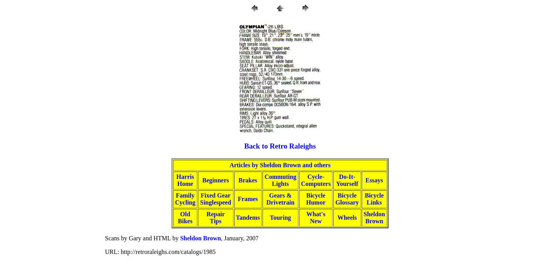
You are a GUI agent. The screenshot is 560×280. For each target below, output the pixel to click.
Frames (248, 199)
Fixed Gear (216, 195)
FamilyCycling (185, 199)
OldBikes (185, 217)
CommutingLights (280, 180)
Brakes (247, 180)
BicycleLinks (374, 199)
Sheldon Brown (200, 238)
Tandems (248, 217)
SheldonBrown (374, 217)
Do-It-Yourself (347, 180)
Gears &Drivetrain (280, 199)
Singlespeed (215, 202)
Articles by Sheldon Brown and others (280, 165)
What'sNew (316, 217)
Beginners (215, 180)
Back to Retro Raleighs (280, 146)
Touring (280, 217)
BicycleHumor (316, 199)
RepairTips (215, 217)
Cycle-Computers (316, 180)
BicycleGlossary (347, 199)
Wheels (347, 217)
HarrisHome (185, 180)
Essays (374, 180)
